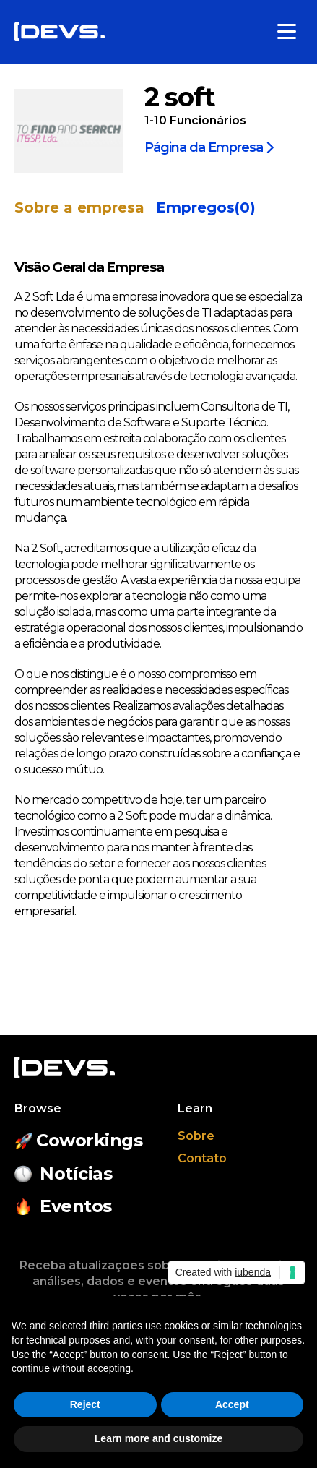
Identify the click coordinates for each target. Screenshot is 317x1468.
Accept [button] (232, 1404)
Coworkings (78, 1140)
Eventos (63, 1206)
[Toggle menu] (287, 32)
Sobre (196, 1136)
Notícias (63, 1173)
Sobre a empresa (79, 207)
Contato (202, 1158)
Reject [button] (85, 1404)
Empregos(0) (206, 207)
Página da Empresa (209, 146)
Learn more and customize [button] (158, 1438)
